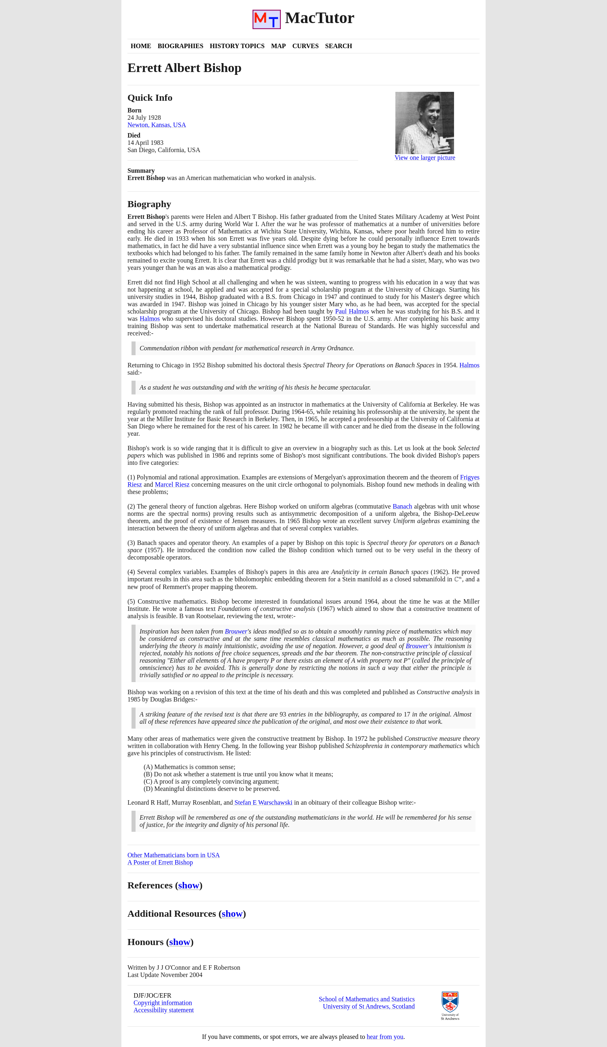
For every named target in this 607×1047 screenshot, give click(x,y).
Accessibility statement (164, 1010)
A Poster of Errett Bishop (160, 862)
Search (338, 45)
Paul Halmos (352, 311)
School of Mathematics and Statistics (367, 999)
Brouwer (236, 631)
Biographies (181, 45)
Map (278, 45)
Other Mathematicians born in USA (173, 855)
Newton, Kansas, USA (156, 124)
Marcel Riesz (172, 484)
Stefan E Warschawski (263, 802)
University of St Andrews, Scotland (369, 1006)
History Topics (237, 45)
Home (141, 45)
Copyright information (163, 1002)
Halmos (150, 318)
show (189, 885)
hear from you (385, 1036)
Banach (402, 506)
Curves (305, 45)
